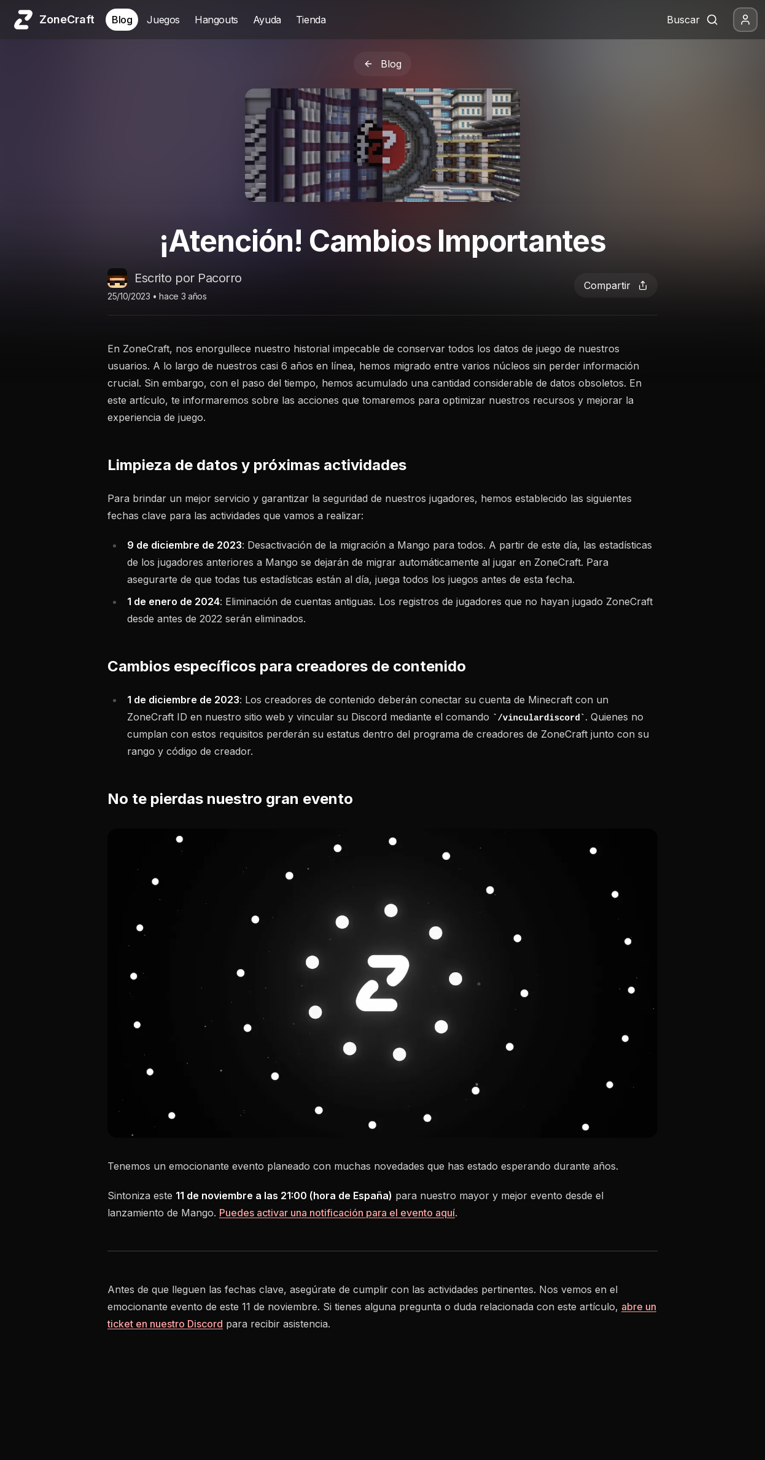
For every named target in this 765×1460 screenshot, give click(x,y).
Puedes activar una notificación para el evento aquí (337, 1213)
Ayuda (267, 20)
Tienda (311, 20)
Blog (122, 20)
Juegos (163, 20)
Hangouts (216, 20)
